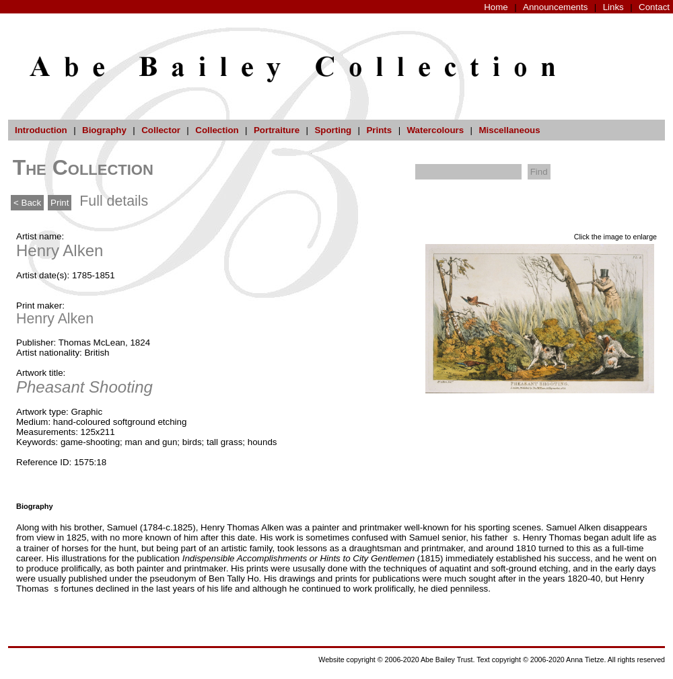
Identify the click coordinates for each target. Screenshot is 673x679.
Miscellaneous (509, 130)
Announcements (555, 7)
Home (496, 7)
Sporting (332, 130)
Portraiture (276, 130)
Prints (379, 130)
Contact (654, 7)
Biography (104, 130)
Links (613, 7)
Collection (216, 130)
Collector (160, 130)
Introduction (41, 130)
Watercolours (435, 130)
